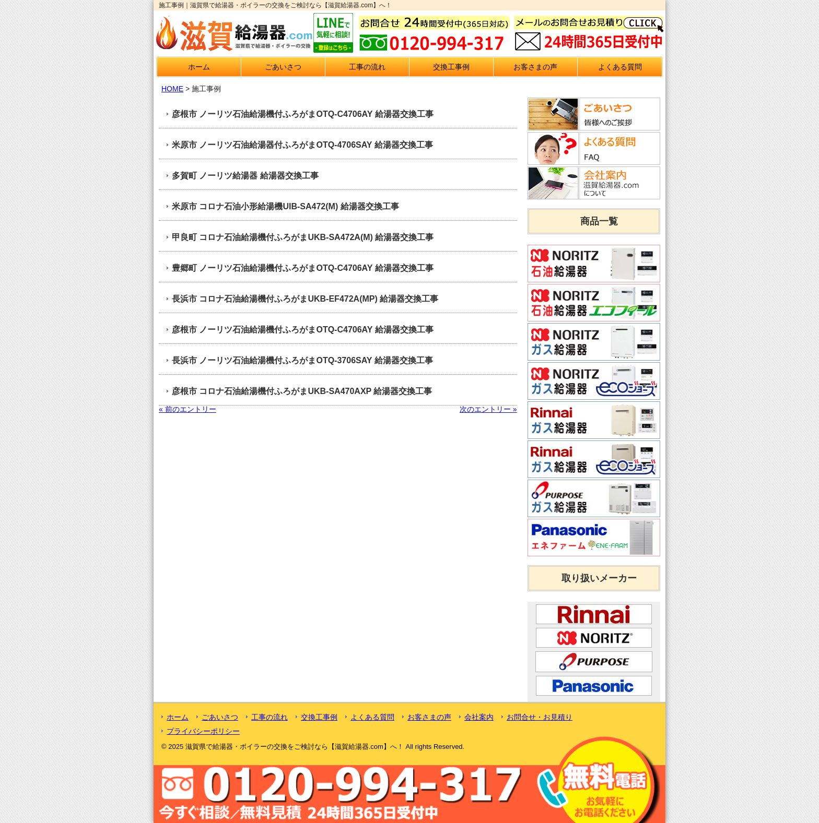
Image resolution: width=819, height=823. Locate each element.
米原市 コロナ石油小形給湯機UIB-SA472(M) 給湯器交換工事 (285, 206)
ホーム (199, 67)
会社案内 (479, 717)
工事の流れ (367, 67)
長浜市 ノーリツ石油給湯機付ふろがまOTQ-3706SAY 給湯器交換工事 (302, 360)
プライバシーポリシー (203, 731)
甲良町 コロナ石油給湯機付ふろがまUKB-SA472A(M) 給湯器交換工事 (303, 237)
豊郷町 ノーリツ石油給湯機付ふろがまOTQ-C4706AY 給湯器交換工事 (303, 268)
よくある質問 (620, 67)
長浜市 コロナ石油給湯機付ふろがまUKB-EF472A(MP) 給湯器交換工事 (305, 298)
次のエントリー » (488, 409)
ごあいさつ (283, 67)
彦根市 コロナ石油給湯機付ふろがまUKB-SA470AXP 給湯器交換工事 (302, 391)
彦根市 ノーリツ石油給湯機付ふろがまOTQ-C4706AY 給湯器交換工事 (303, 114)
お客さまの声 (535, 67)
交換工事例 (451, 67)
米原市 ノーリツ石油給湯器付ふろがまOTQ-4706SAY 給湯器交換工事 (302, 144)
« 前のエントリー (187, 409)
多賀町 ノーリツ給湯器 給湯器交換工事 (245, 175)
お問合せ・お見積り (539, 717)
